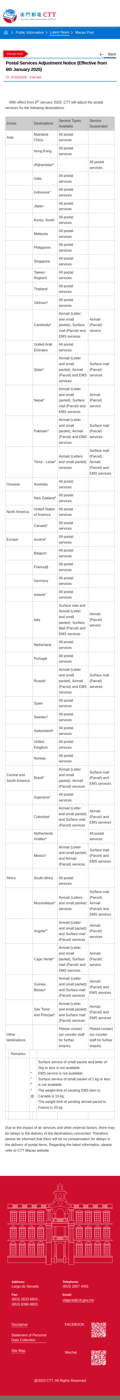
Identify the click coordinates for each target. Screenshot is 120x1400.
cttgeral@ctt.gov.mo (78, 1300)
